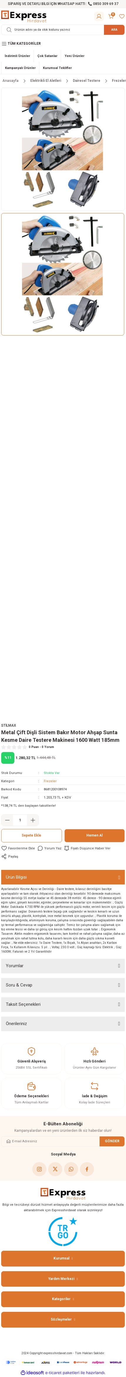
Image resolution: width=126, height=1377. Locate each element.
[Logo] (23, 16)
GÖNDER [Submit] (112, 1141)
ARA (114, 29)
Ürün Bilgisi (16, 877)
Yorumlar (14, 965)
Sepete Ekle (31, 835)
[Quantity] (20, 820)
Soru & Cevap (19, 985)
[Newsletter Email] (63, 1141)
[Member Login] (99, 16)
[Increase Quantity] (32, 820)
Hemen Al (94, 835)
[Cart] (111, 16)
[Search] (63, 30)
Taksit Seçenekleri (23, 1004)
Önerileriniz (16, 1023)
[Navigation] (63, 43)
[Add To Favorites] (18, 848)
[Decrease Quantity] (7, 820)
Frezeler (50, 781)
